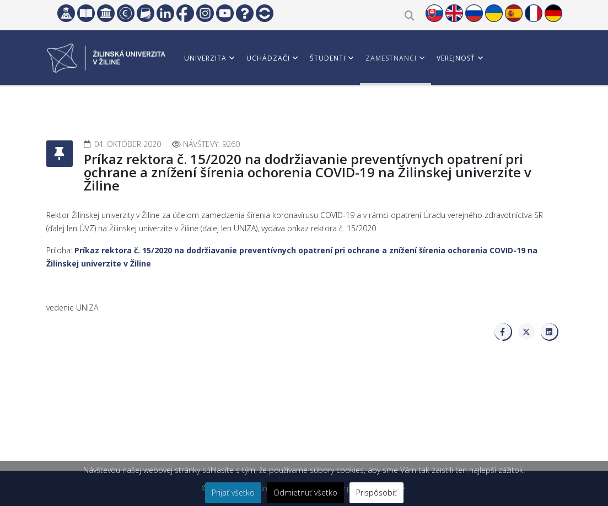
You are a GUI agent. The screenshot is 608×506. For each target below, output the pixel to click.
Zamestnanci (391, 58)
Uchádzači (268, 58)
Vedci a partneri (216, 110)
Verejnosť (456, 58)
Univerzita (205, 58)
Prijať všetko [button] (233, 492)
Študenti (328, 58)
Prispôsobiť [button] (376, 492)
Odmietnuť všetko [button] (305, 492)
